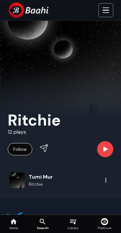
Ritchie (36, 184)
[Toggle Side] (105, 10)
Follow (20, 149)
